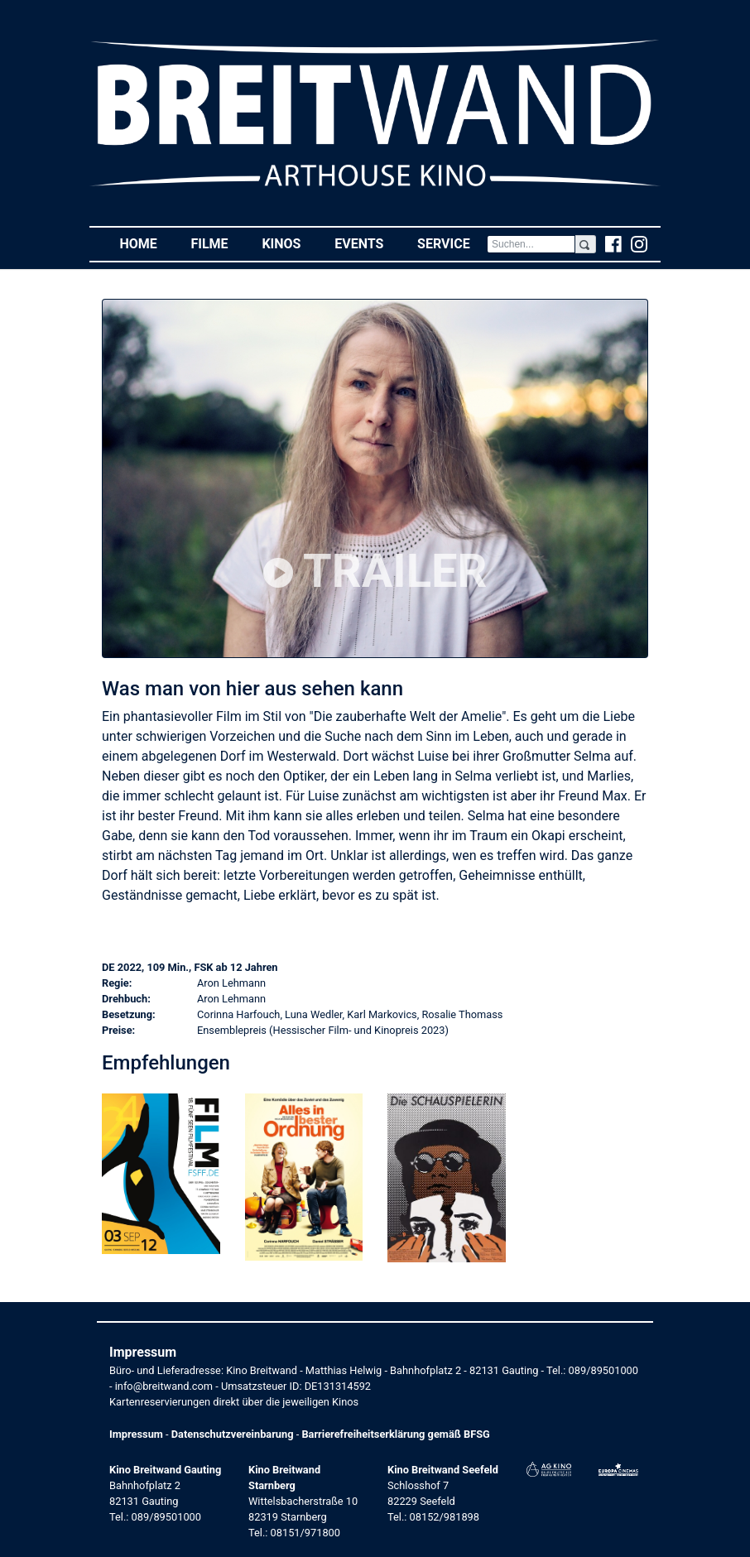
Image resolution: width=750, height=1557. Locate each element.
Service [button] (452, 243)
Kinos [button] (289, 243)
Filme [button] (217, 243)
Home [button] (146, 243)
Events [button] (367, 243)
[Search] (531, 244)
